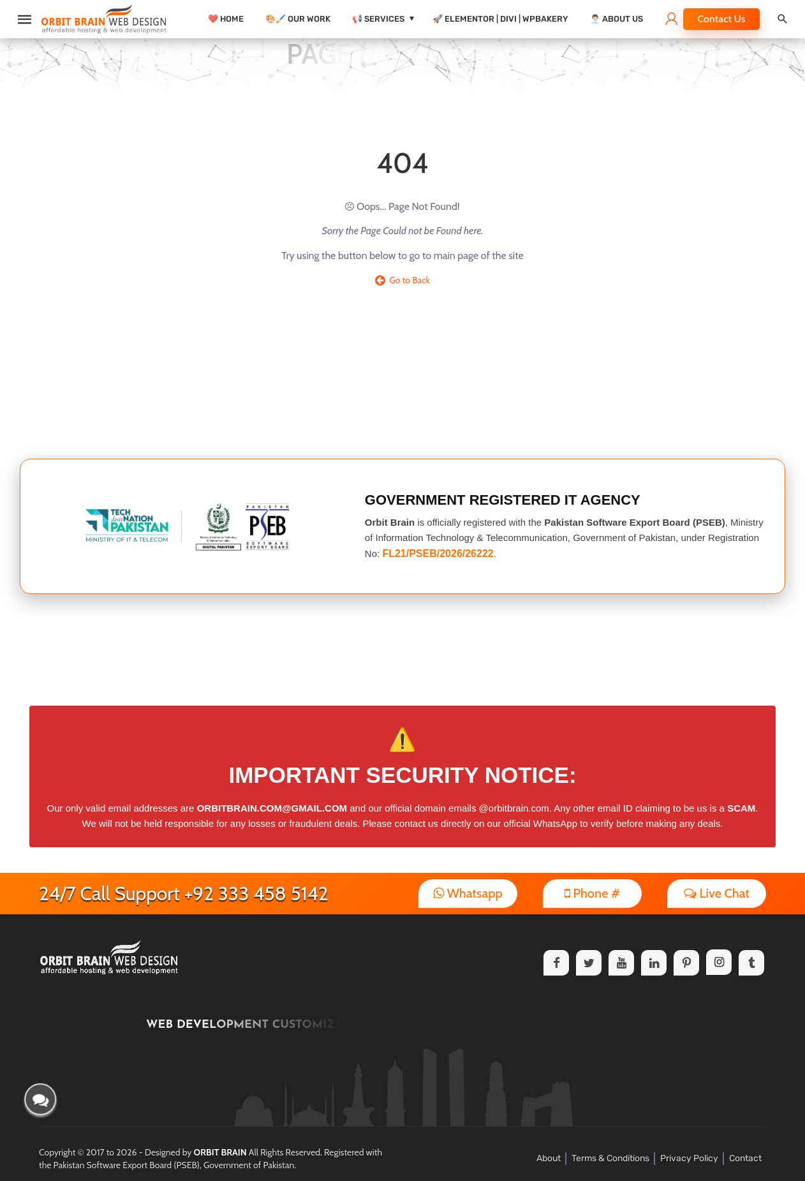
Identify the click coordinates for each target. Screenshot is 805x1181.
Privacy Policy (689, 1158)
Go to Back (402, 280)
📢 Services (378, 19)
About (548, 1158)
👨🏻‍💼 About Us (616, 19)
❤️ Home (226, 19)
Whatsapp (468, 893)
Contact (745, 1158)
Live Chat (717, 893)
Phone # (592, 893)
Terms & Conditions (610, 1158)
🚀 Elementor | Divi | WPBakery (500, 19)
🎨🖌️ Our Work (297, 19)
